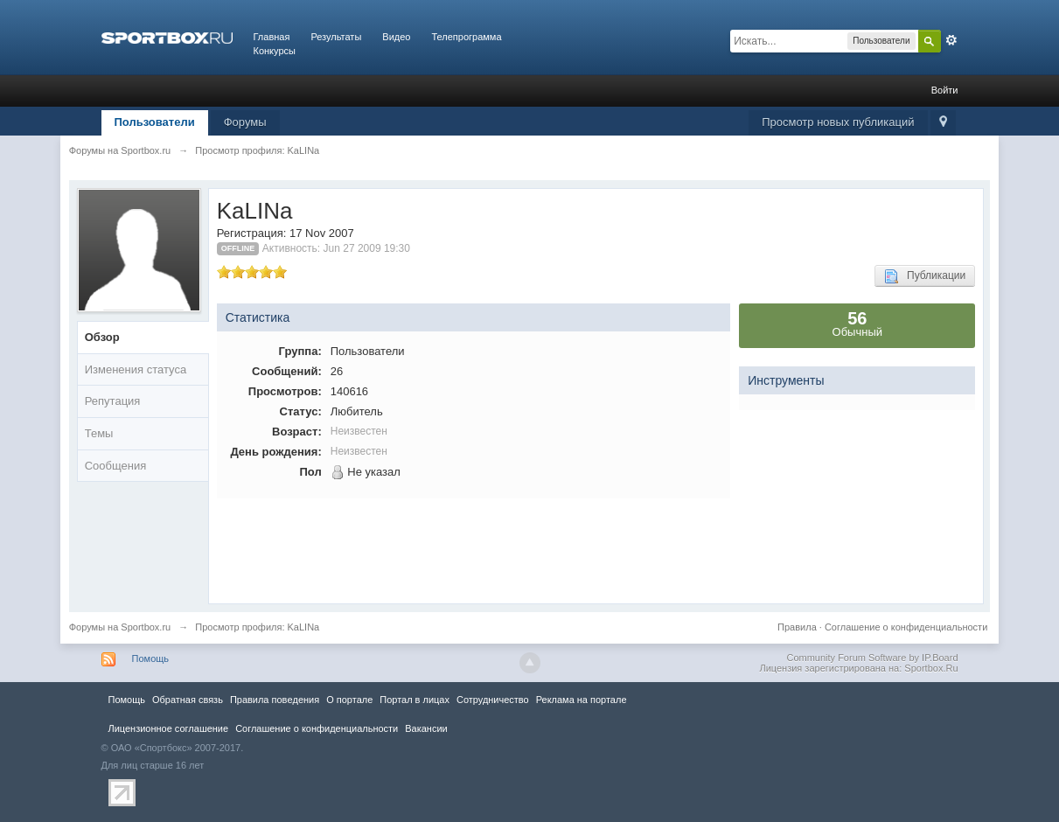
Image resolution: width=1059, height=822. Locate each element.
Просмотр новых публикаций (838, 122)
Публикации (924, 276)
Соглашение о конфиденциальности (906, 627)
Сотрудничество (492, 699)
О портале (349, 699)
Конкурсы (275, 50)
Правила (797, 627)
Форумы (245, 122)
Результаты (335, 36)
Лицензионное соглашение (168, 728)
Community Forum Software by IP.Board (872, 657)
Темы (99, 433)
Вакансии (426, 728)
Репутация (113, 401)
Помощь (151, 658)
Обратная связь (187, 699)
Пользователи (155, 122)
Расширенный (951, 40)
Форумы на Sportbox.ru (120, 627)
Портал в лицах (414, 699)
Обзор (102, 337)
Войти (944, 90)
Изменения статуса (135, 369)
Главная (272, 36)
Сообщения (116, 465)
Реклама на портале (581, 699)
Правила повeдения (274, 699)
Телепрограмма (466, 36)
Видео (396, 36)
